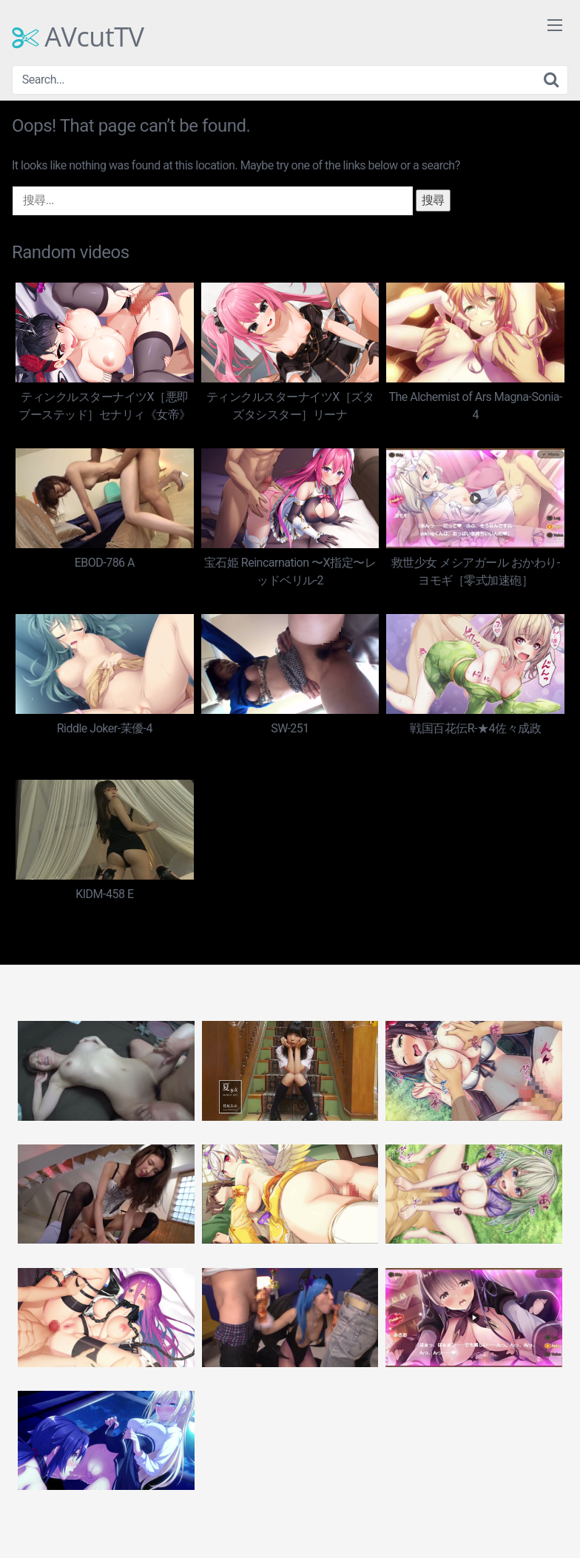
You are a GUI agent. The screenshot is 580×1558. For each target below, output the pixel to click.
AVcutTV (78, 37)
